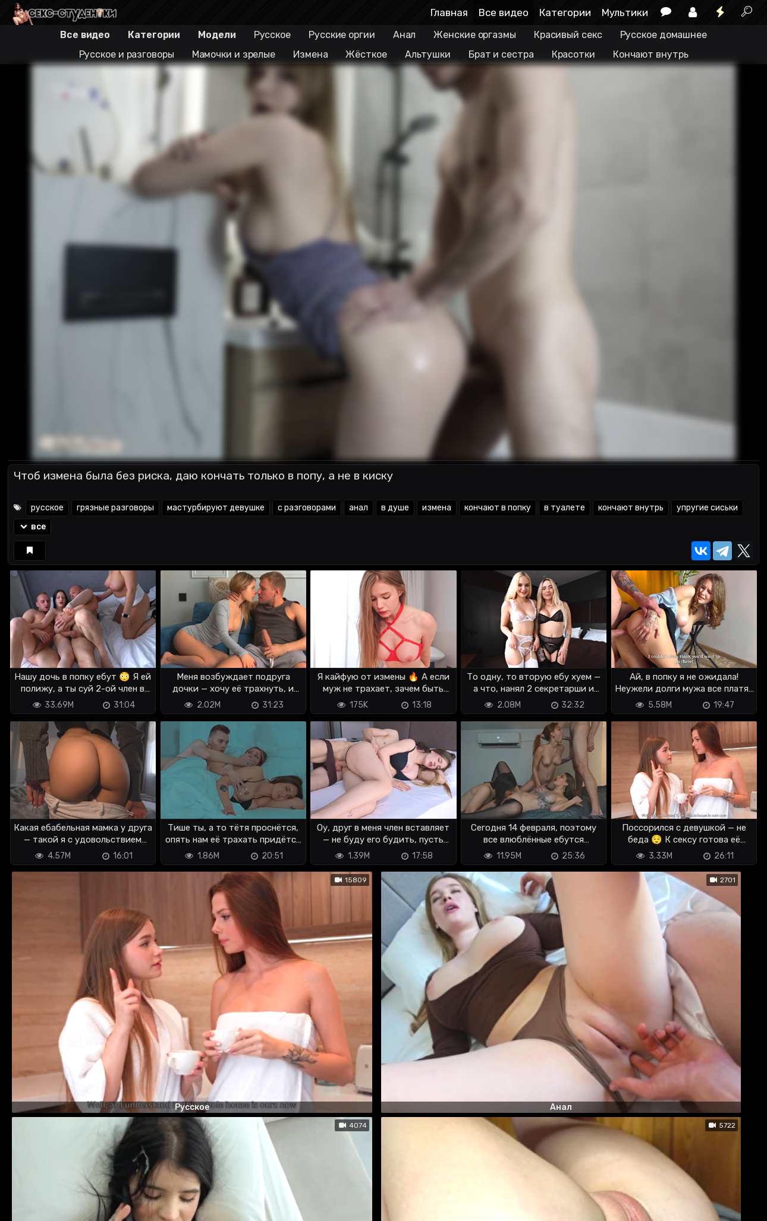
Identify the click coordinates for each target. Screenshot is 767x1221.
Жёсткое (365, 54)
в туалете (564, 508)
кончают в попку (497, 508)
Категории (565, 12)
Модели (216, 34)
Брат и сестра (501, 54)
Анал (404, 34)
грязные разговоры (115, 508)
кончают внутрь (631, 508)
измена (436, 508)
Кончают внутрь (651, 54)
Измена (310, 54)
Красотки (573, 54)
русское (47, 508)
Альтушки (428, 54)
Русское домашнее (663, 34)
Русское (272, 34)
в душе (395, 508)
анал (358, 508)
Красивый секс (568, 34)
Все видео (504, 12)
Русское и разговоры (126, 54)
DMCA (26, 1191)
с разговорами (307, 508)
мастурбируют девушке (216, 508)
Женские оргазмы (474, 34)
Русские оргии (342, 34)
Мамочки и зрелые (233, 54)
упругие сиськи (707, 508)
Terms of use (69, 1191)
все (32, 527)
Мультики (625, 12)
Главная (449, 12)
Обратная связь (132, 1191)
